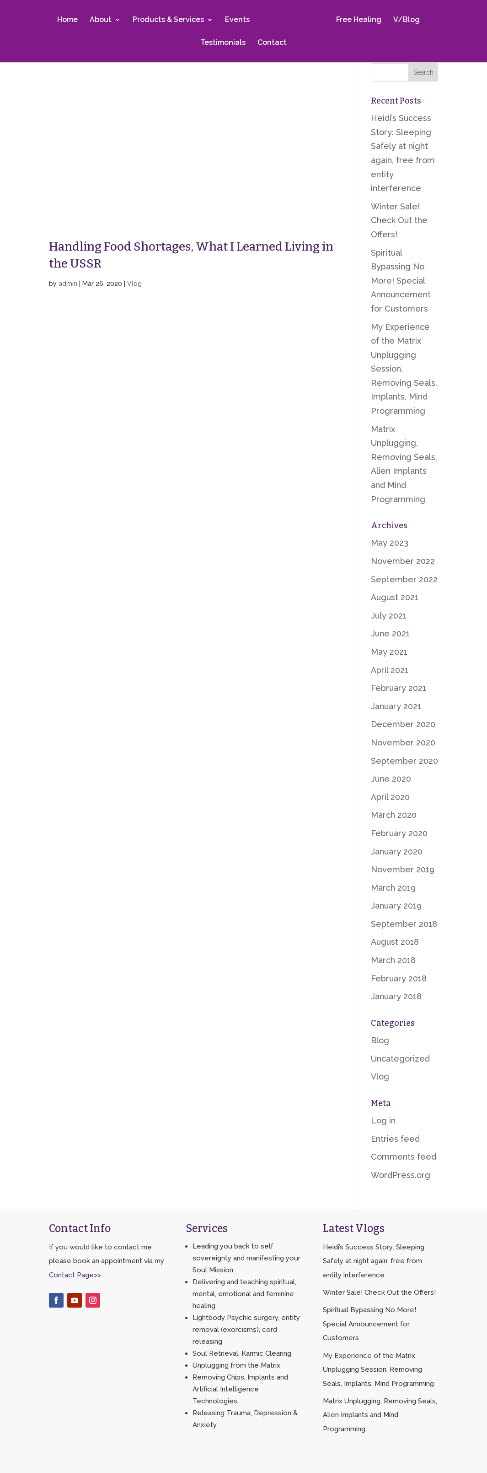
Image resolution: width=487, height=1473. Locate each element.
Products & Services (170, 20)
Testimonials (223, 43)
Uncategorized (400, 1058)
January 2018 (396, 996)
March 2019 (393, 888)
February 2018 (399, 978)
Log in (383, 1120)
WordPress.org (400, 1175)
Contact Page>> (75, 1275)
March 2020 (394, 815)
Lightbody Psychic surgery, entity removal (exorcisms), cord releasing (246, 1330)
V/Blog (404, 20)
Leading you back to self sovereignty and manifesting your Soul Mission (246, 1258)
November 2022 (403, 561)
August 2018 (395, 942)
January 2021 (396, 706)
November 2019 (402, 869)
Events (239, 20)
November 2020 (403, 742)
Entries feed (395, 1139)
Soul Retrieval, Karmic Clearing (242, 1353)
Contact (272, 43)
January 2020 (397, 851)
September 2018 (404, 924)
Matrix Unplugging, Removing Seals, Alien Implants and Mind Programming (380, 1415)
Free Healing (357, 20)
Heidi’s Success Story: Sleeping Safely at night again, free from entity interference (373, 1261)
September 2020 (404, 761)
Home (69, 20)
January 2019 (396, 905)
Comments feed (403, 1156)
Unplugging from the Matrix (236, 1365)
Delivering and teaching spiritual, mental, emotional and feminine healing (244, 1294)
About (102, 20)
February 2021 (398, 688)
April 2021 (389, 670)
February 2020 (399, 833)
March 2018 (393, 960)
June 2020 (391, 778)
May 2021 (389, 652)
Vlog (134, 283)
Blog (380, 1040)
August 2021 (394, 597)
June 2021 (390, 633)
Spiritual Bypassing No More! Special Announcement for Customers (401, 280)
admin (68, 283)
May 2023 (389, 543)
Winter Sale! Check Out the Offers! (399, 220)
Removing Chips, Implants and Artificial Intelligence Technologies (240, 1389)
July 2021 (389, 615)
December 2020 (403, 724)
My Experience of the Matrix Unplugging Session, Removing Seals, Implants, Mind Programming (378, 1370)
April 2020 (390, 797)
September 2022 (404, 579)
